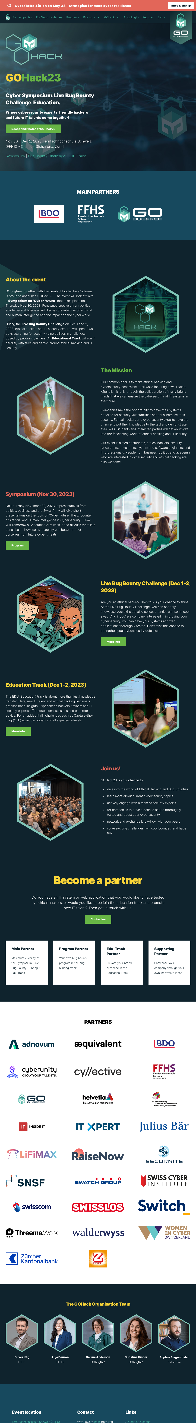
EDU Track (77, 156)
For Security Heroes (49, 17)
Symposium (15, 156)
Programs (72, 17)
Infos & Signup (181, 5)
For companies (22, 17)
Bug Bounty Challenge (46, 156)
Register (148, 17)
